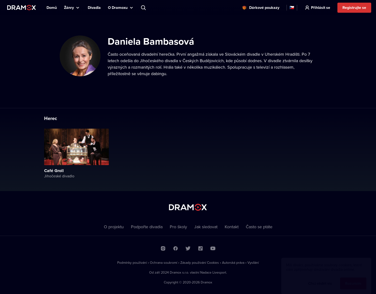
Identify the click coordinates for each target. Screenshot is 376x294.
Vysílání (253, 262)
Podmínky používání (132, 262)
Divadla (94, 7)
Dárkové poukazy (264, 7)
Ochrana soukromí (163, 262)
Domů (52, 7)
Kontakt (232, 227)
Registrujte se (354, 7)
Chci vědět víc (320, 279)
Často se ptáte (259, 227)
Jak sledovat (205, 227)
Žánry (69, 7)
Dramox (21, 7)
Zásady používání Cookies (199, 262)
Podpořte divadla (147, 227)
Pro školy (178, 227)
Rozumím (353, 279)
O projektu (114, 227)
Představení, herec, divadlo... (143, 7)
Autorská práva (233, 262)
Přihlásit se (320, 7)
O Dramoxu (118, 7)
